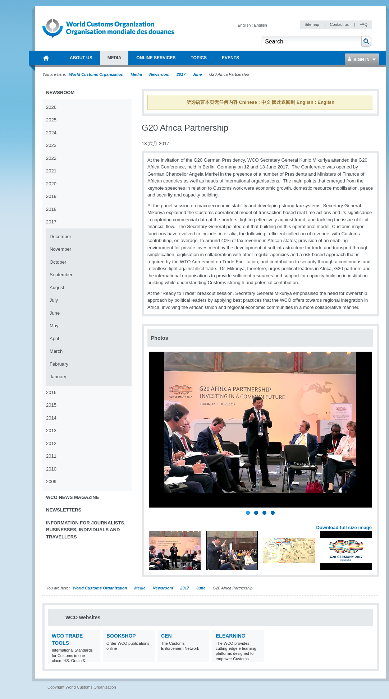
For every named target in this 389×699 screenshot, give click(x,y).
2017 (181, 74)
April (54, 338)
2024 (51, 132)
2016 (51, 392)
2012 (51, 443)
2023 (51, 145)
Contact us (340, 24)
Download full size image (344, 527)
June (197, 74)
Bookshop (121, 636)
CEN (166, 636)
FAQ (363, 24)
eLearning (230, 636)
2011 (51, 456)
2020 (51, 183)
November (60, 249)
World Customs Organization (96, 74)
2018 (51, 209)
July (54, 300)
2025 (51, 119)
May (54, 325)
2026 (51, 107)
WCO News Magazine (72, 497)
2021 (51, 170)
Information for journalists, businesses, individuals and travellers (85, 530)
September (61, 274)
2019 (51, 196)
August (57, 287)
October (58, 262)
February (59, 364)
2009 (51, 481)
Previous (155, 519)
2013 (51, 430)
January (58, 376)
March (56, 351)
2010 (51, 469)
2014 (51, 418)
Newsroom (159, 74)
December (60, 236)
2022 (51, 158)
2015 (51, 405)
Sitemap (312, 24)
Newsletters (63, 510)
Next (370, 519)
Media (136, 74)
